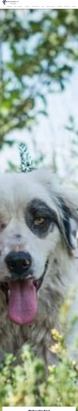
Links (42, 6)
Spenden (27, 6)
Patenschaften (36, 6)
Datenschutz (67, 6)
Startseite (9, 6)
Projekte (20, 6)
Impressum (59, 6)
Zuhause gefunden (50, 6)
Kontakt (74, 6)
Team (15, 6)
